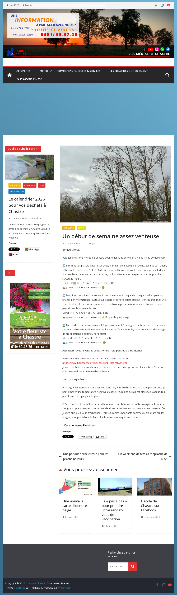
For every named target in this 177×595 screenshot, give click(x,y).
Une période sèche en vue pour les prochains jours (84, 456)
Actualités (23, 71)
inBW (42, 185)
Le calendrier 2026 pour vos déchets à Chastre (27, 205)
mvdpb (91, 243)
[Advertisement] (88, 109)
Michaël (37, 218)
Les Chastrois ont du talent (129, 71)
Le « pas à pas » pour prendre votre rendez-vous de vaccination (114, 510)
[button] (32, 71)
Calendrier (29, 185)
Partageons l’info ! (29, 79)
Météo (44, 71)
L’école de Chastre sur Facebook (150, 505)
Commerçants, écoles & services (78, 71)
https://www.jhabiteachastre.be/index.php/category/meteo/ (95, 362)
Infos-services (17, 191)
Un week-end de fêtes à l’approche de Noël (145, 456)
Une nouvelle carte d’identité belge (74, 505)
